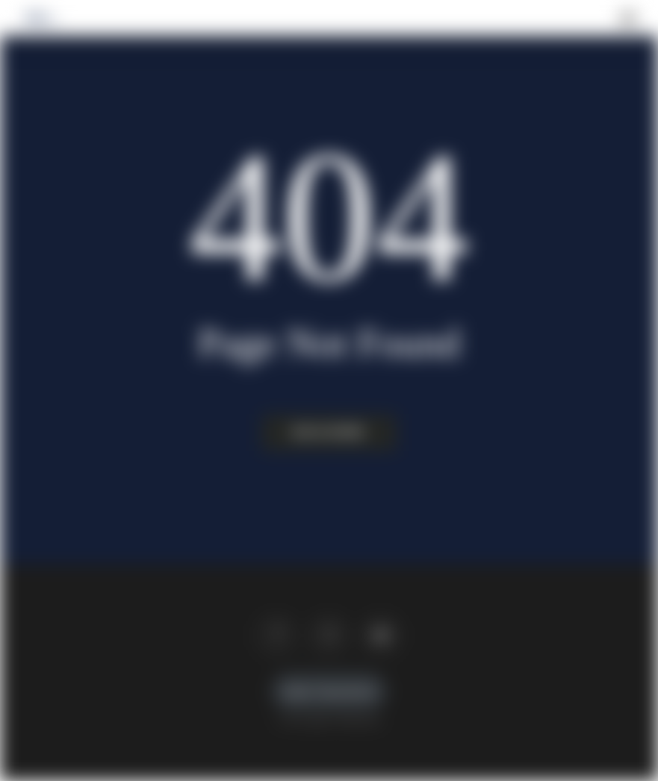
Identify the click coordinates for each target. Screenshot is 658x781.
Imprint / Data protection (329, 691)
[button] (628, 17)
